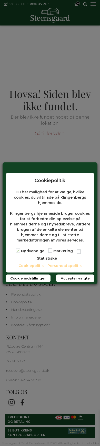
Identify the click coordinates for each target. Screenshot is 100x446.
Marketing (63, 250)
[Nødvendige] (18, 250)
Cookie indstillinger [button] (28, 278)
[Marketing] (50, 250)
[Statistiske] (79, 251)
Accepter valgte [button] (75, 278)
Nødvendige (32, 250)
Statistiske (47, 258)
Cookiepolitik (31, 265)
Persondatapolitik (64, 265)
